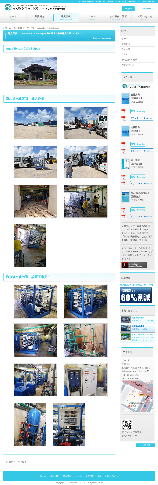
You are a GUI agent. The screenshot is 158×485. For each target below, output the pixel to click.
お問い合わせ (145, 17)
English (128, 8)
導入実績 (66, 17)
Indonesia (146, 8)
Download (141, 118)
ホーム (13, 17)
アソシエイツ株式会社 (147, 1)
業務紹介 (39, 17)
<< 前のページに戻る (16, 462)
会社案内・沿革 (118, 17)
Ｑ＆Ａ (92, 17)
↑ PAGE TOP (145, 445)
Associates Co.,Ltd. (78, 482)
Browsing (138, 111)
